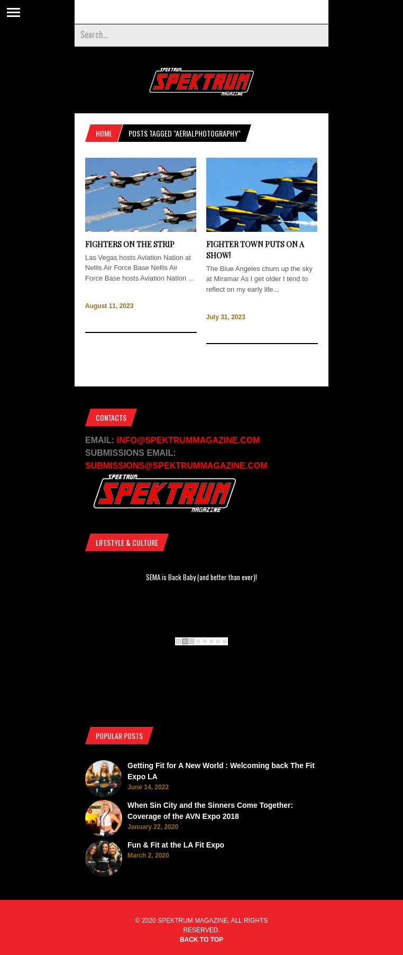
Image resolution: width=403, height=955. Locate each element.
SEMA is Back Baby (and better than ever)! (201, 577)
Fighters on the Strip (130, 244)
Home (104, 133)
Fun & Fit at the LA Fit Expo (175, 845)
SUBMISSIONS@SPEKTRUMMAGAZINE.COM (176, 465)
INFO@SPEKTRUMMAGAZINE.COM (188, 440)
